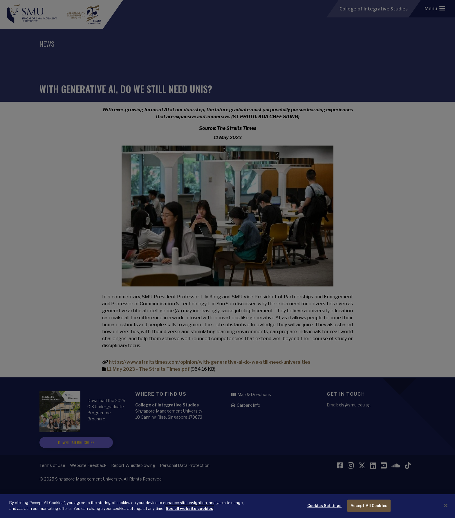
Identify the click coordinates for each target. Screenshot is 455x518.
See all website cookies (189, 509)
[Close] (445, 506)
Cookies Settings (324, 506)
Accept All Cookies (369, 506)
